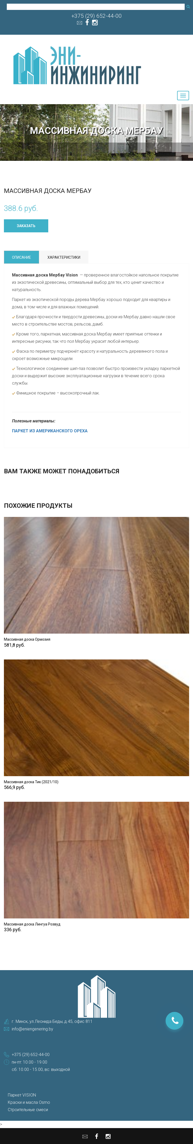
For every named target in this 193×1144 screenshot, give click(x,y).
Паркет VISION (22, 1095)
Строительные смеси (28, 1109)
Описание (21, 257)
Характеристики (63, 257)
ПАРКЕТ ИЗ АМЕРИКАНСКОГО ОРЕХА (50, 430)
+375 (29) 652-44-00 (96, 16)
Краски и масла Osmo (29, 1102)
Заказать (26, 226)
